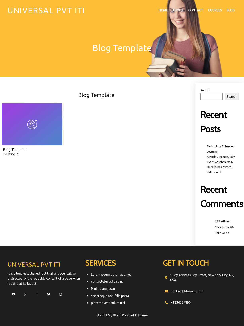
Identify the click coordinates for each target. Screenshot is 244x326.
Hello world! (214, 172)
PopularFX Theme (135, 315)
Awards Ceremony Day (221, 156)
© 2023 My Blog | (109, 315)
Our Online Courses (219, 167)
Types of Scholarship (220, 161)
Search (205, 90)
